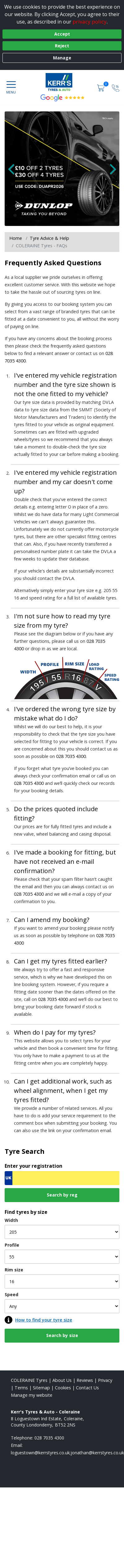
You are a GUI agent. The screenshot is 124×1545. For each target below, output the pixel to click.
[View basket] (101, 87)
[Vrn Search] (62, 1178)
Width (11, 1220)
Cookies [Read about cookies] (63, 1388)
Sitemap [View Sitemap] (41, 1388)
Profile (12, 1245)
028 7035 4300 (71, 756)
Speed (11, 1294)
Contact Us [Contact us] (87, 1388)
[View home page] (62, 82)
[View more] (62, 168)
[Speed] (62, 1306)
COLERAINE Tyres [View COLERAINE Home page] (29, 1380)
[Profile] (62, 1257)
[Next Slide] (110, 171)
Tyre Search (25, 1151)
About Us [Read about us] (62, 1380)
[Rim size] (62, 1281)
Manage (62, 58)
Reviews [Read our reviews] (85, 1380)
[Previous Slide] (14, 171)
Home (15, 238)
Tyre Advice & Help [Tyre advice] (49, 238)
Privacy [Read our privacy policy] (105, 1380)
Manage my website (31, 1395)
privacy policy (90, 21)
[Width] (62, 1232)
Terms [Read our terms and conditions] (21, 1388)
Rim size (14, 1270)
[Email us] (67, 1453)
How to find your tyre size (43, 1320)
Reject (62, 46)
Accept (62, 34)
